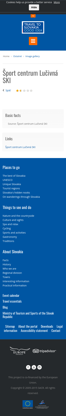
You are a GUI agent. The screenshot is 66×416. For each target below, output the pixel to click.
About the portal (27, 326)
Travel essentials (12, 301)
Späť (8, 90)
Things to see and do (17, 207)
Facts (5, 260)
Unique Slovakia (12, 184)
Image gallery (33, 56)
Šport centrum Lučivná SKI (20, 147)
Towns (6, 277)
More (57, 2)
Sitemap (10, 326)
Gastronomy (10, 236)
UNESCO (7, 180)
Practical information (15, 285)
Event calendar (11, 295)
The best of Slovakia (14, 175)
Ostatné (17, 56)
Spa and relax (10, 224)
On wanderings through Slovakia (21, 196)
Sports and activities (14, 232)
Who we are (9, 268)
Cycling (7, 228)
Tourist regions (11, 188)
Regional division (12, 272)
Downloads (47, 326)
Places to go (11, 167)
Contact (55, 330)
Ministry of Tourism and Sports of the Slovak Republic (28, 315)
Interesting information (16, 281)
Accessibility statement (34, 330)
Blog (5, 307)
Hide (34, 7)
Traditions (8, 241)
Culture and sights (13, 220)
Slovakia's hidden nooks (16, 192)
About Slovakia (13, 251)
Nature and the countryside (18, 215)
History (7, 264)
